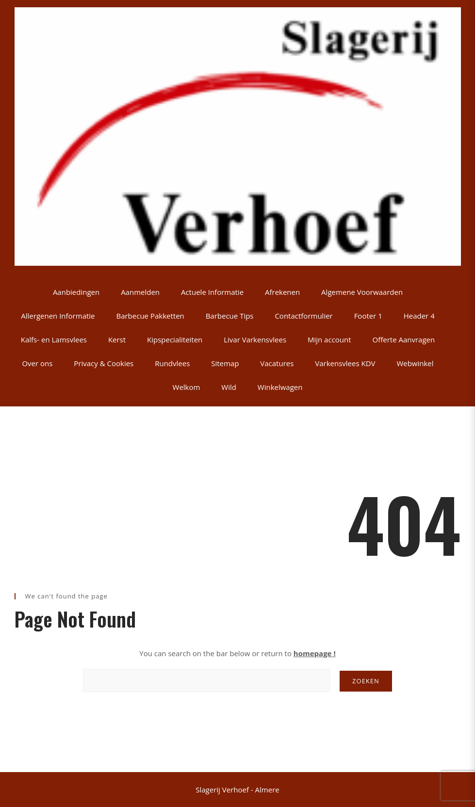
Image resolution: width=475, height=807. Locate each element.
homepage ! (315, 653)
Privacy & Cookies (103, 363)
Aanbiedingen (76, 292)
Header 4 (419, 316)
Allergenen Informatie (58, 316)
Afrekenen (282, 292)
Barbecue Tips (230, 316)
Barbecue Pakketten (150, 316)
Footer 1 (368, 316)
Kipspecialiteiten (174, 339)
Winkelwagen (280, 387)
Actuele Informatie (212, 292)
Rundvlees (172, 363)
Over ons (37, 363)
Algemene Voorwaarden (362, 292)
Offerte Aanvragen (404, 339)
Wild (228, 387)
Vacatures (277, 363)
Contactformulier (303, 316)
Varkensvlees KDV (345, 363)
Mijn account (329, 339)
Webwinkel (414, 363)
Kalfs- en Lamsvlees (54, 339)
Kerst (117, 339)
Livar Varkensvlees (255, 339)
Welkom (186, 387)
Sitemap (225, 363)
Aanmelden (140, 292)
